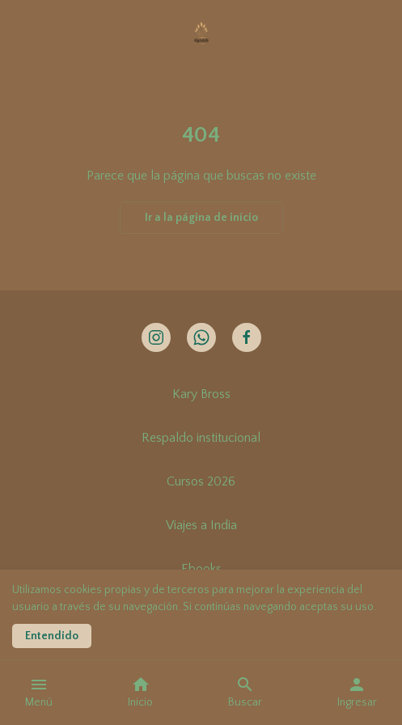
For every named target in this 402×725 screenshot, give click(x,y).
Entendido (51, 636)
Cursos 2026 (201, 481)
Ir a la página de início (201, 217)
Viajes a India (201, 525)
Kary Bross (201, 394)
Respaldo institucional (201, 437)
